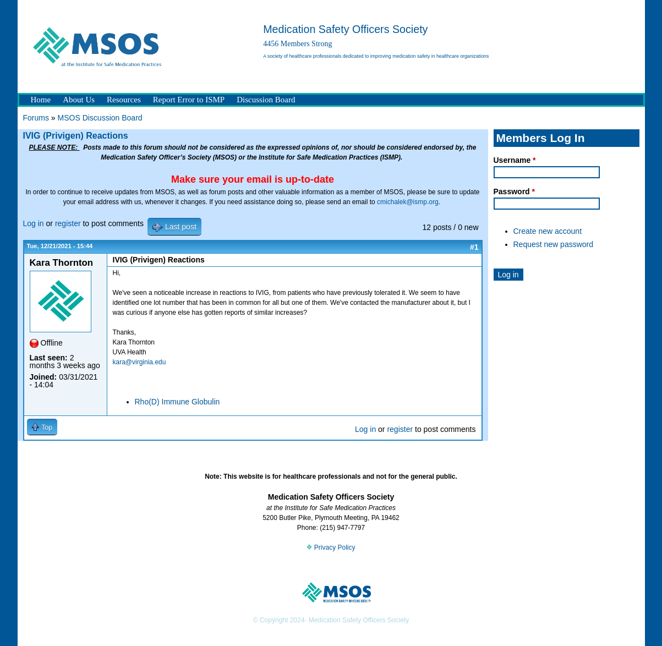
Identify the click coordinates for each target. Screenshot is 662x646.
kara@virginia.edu (139, 362)
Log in (33, 223)
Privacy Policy (331, 547)
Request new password (553, 244)
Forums (36, 117)
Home (41, 99)
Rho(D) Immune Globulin (177, 401)
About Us (79, 99)
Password (514, 191)
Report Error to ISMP (189, 99)
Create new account (547, 231)
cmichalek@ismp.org (408, 202)
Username (515, 160)
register (68, 223)
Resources (124, 99)
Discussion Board (266, 99)
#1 (474, 247)
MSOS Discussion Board (100, 117)
